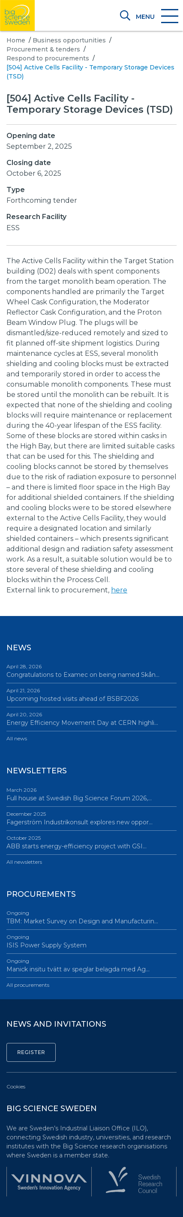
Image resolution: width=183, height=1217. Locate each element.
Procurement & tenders (43, 49)
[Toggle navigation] (156, 16)
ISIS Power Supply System (91, 941)
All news (16, 738)
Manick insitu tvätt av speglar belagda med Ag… (91, 965)
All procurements (27, 985)
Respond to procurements (47, 58)
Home (15, 40)
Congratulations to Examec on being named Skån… (91, 671)
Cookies (15, 1086)
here (119, 590)
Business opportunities (69, 40)
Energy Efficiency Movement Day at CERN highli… (91, 719)
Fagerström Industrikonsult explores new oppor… (91, 818)
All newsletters (24, 862)
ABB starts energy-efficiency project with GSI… (91, 842)
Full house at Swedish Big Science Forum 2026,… (91, 794)
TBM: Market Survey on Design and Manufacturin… (91, 917)
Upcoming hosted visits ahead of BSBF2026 (91, 695)
